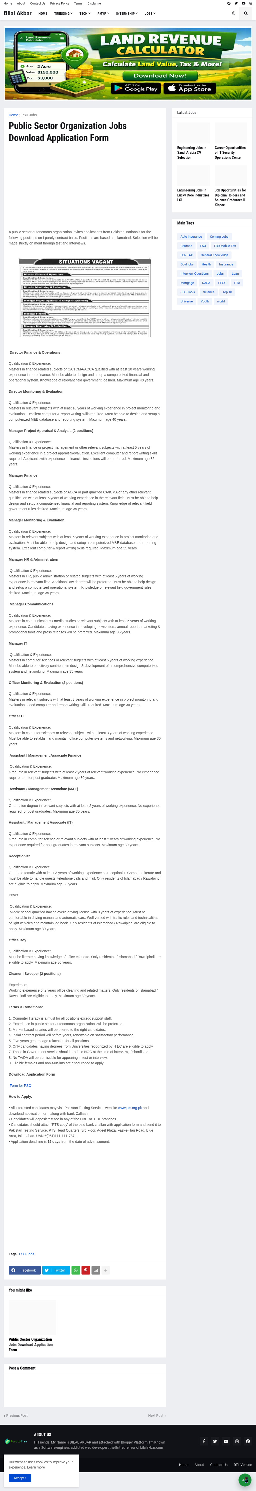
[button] (233, 13)
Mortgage (187, 283)
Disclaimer (95, 3)
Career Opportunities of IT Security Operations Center (230, 152)
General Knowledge (214, 255)
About (21, 3)
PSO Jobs (29, 115)
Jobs (220, 273)
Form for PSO (20, 1086)
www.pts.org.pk (130, 1108)
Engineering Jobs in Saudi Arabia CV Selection (191, 152)
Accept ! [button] (20, 1478)
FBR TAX (186, 255)
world (221, 301)
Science (208, 292)
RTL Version (243, 1465)
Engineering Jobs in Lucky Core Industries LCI (193, 195)
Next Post (156, 1416)
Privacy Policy (59, 3)
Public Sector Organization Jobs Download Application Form (31, 1344)
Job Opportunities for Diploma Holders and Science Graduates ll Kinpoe (230, 197)
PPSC (222, 283)
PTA (237, 283)
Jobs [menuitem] (148, 13)
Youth (205, 301)
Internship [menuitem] (125, 13)
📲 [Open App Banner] (245, 1480)
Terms (78, 3)
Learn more (36, 1467)
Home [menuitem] (42, 13)
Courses (186, 246)
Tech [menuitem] (84, 13)
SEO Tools (187, 292)
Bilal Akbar (18, 13)
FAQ (203, 246)
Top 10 (227, 292)
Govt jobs (187, 264)
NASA (206, 283)
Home (8, 3)
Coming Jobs (219, 236)
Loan (235, 273)
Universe (186, 301)
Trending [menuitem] (62, 13)
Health (206, 264)
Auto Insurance (191, 236)
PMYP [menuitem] (102, 13)
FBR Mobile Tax (225, 246)
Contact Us (37, 3)
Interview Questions (194, 273)
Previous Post (17, 1416)
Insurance (226, 264)
